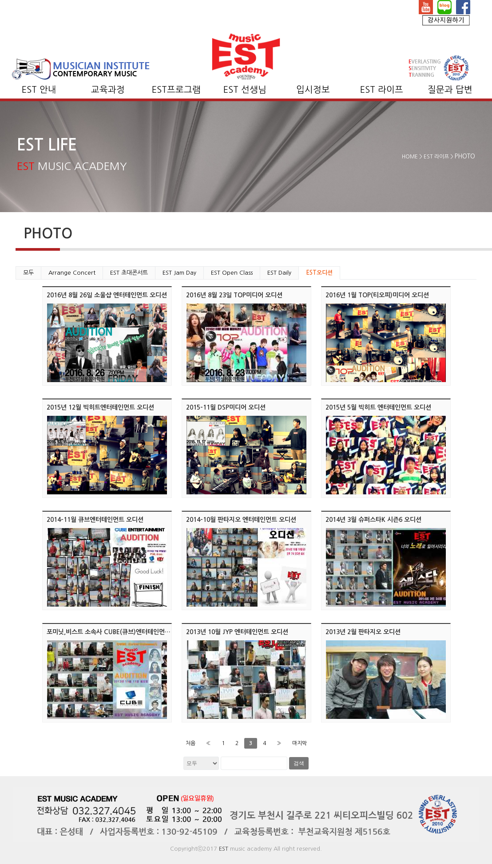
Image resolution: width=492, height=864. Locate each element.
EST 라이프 (381, 89)
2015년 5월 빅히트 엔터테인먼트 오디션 (378, 407)
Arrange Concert (71, 273)
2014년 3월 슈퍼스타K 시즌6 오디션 (373, 520)
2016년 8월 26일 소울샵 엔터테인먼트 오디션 (107, 295)
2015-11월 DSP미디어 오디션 (226, 407)
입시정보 (313, 89)
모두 (28, 273)
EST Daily (279, 273)
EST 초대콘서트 (129, 273)
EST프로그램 (176, 89)
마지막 (299, 743)
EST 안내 (39, 89)
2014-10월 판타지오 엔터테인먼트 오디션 (241, 520)
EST (223, 849)
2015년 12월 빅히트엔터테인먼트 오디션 (100, 407)
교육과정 (108, 89)
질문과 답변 (450, 89)
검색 (299, 763)
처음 (190, 743)
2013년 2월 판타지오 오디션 (363, 632)
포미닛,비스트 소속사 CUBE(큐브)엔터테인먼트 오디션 (118, 632)
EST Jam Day (179, 273)
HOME (410, 156)
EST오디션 (319, 273)
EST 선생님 (244, 89)
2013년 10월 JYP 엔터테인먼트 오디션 (237, 632)
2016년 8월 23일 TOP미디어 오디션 (234, 295)
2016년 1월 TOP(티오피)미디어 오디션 (377, 295)
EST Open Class (232, 273)
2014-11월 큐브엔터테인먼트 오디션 (95, 520)
